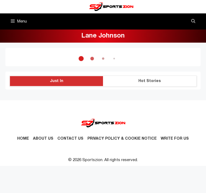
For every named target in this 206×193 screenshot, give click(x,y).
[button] (193, 21)
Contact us (70, 138)
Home (23, 138)
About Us (43, 138)
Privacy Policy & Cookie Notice (122, 138)
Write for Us (175, 138)
